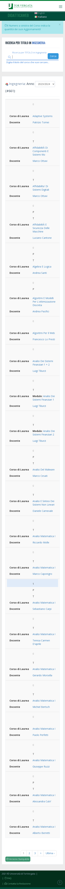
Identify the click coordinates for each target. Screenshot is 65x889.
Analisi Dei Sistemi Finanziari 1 (44, 397)
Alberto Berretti (41, 833)
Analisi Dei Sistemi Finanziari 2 (44, 432)
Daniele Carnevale (43, 511)
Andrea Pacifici (41, 311)
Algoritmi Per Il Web (44, 333)
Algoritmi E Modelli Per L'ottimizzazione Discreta (44, 301)
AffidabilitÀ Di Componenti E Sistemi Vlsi (41, 151)
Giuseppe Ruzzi (41, 766)
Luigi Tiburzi (39, 370)
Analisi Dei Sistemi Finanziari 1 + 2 (43, 362)
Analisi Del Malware (44, 469)
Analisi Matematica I (44, 536)
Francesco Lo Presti (44, 339)
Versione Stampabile (17, 859)
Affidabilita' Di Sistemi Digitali (41, 187)
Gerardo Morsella (42, 675)
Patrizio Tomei (41, 122)
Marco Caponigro (42, 573)
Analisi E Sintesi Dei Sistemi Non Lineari (43, 502)
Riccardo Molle (41, 542)
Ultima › (50, 853)
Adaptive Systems (43, 116)
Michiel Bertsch (41, 707)
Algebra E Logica (42, 266)
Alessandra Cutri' (42, 801)
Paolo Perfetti (40, 735)
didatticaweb (18, 15)
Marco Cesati (40, 475)
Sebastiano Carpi (42, 609)
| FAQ (6, 878)
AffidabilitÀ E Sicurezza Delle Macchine (41, 228)
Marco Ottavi (40, 161)
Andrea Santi (40, 272)
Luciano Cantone (42, 237)
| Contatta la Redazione (16, 883)
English (39, 13)
